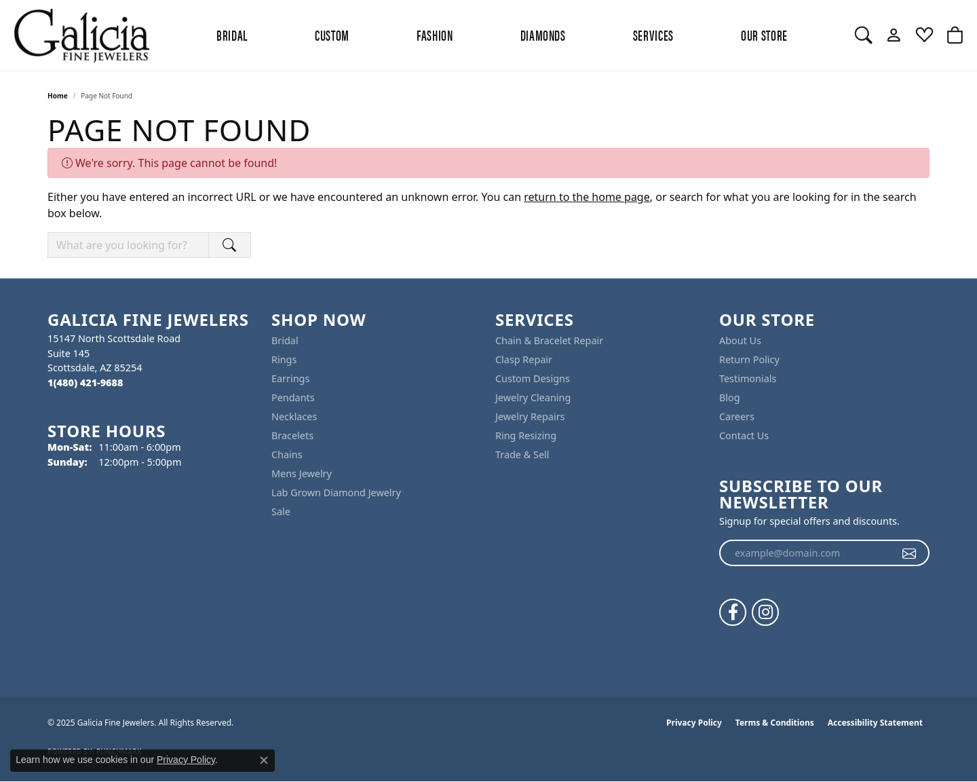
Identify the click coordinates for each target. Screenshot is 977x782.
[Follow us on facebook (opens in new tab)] (732, 612)
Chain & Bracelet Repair (549, 340)
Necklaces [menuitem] (294, 416)
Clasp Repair (523, 359)
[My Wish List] (924, 35)
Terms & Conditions (774, 722)
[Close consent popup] (264, 760)
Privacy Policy (694, 722)
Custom (332, 34)
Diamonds (543, 34)
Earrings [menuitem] (290, 378)
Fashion (435, 34)
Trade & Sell (522, 454)
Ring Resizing (525, 435)
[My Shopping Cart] (954, 35)
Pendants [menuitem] (293, 397)
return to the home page (587, 196)
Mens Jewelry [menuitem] (301, 473)
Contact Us (744, 435)
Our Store (764, 34)
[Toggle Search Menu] (863, 35)
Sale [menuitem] (280, 511)
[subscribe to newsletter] (909, 553)
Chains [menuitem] (287, 454)
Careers (736, 416)
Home (57, 95)
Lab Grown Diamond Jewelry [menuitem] (336, 492)
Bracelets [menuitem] (292, 435)
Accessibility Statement (875, 722)
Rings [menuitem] (283, 359)
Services (653, 34)
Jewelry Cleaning (533, 397)
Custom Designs (532, 378)
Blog (729, 397)
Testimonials (747, 378)
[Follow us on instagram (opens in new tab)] (765, 612)
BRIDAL (232, 34)
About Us (740, 340)
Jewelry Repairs (529, 416)
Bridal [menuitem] (285, 340)
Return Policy (749, 359)
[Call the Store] (85, 382)
